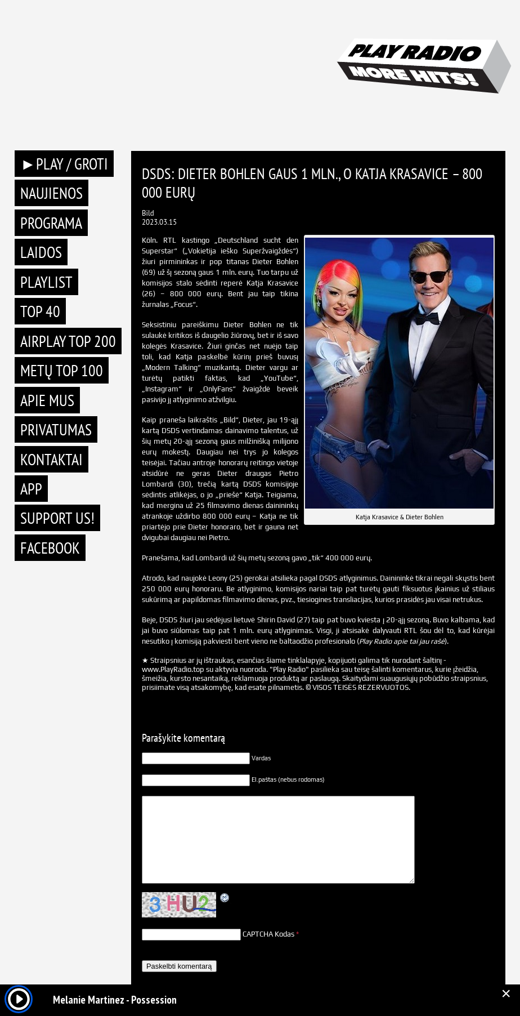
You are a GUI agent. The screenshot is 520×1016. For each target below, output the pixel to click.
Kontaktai (51, 459)
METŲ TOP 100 (61, 370)
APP (31, 488)
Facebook (50, 547)
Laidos (41, 252)
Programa (51, 222)
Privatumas (56, 429)
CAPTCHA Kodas (268, 934)
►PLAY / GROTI (64, 163)
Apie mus (47, 400)
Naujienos (51, 192)
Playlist (46, 281)
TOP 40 (40, 311)
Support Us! (57, 517)
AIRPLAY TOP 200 (68, 341)
